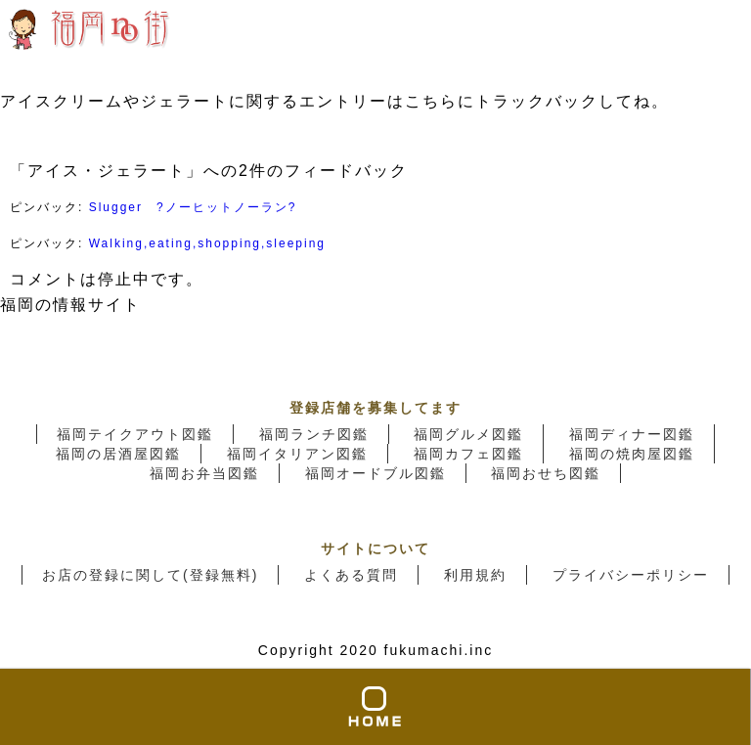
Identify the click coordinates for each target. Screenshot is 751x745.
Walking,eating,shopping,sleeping (207, 243)
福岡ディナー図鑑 (631, 434)
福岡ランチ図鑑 (314, 434)
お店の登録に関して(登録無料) (150, 575)
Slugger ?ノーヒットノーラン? (193, 207)
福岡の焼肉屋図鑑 (631, 453)
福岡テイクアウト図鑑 (135, 434)
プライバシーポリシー (630, 575)
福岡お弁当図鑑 (204, 473)
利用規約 (475, 575)
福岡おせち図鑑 (545, 473)
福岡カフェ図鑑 (468, 453)
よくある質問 (351, 575)
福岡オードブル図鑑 (375, 473)
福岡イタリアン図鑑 (297, 453)
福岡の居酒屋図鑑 (118, 453)
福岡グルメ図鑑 (468, 434)
